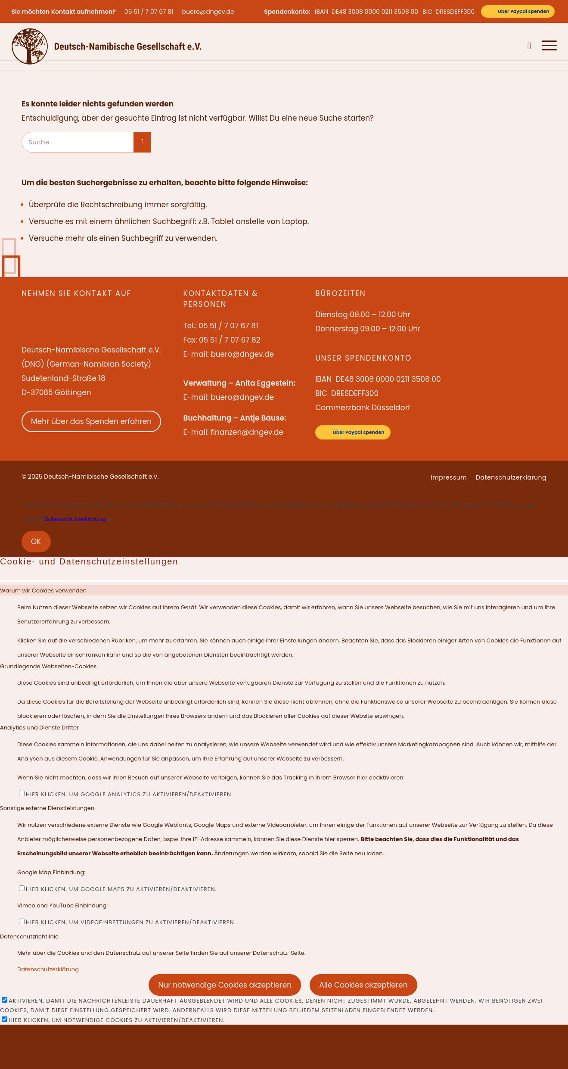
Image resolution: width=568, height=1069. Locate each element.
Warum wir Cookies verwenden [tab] (43, 590)
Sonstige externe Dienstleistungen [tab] (47, 808)
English (484, 46)
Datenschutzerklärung (75, 519)
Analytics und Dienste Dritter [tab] (39, 727)
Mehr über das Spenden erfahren (91, 421)
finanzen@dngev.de (247, 432)
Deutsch (509, 46)
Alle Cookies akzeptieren (363, 985)
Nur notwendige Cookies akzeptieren (225, 985)
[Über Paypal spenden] (517, 11)
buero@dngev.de (208, 11)
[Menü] (547, 46)
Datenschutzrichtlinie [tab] (29, 936)
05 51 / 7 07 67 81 (149, 11)
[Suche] (529, 46)
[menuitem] (151, 11)
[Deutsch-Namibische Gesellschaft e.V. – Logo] (106, 46)
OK (36, 541)
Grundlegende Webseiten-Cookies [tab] (48, 666)
